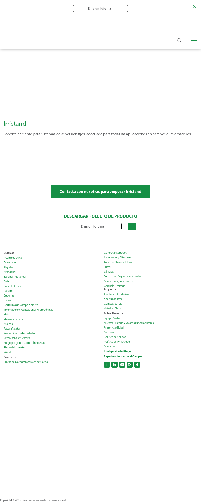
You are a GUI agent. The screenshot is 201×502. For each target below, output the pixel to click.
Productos (10, 357)
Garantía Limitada (114, 286)
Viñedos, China (112, 308)
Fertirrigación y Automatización (123, 276)
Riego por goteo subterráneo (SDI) (24, 343)
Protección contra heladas (19, 333)
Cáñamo (8, 291)
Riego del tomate (14, 347)
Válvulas (109, 271)
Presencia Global (114, 327)
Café (6, 281)
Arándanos (10, 272)
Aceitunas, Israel (114, 299)
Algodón (9, 267)
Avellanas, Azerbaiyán (117, 294)
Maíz (6, 314)
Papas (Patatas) (12, 328)
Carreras (109, 332)
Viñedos (8, 352)
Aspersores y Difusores (117, 257)
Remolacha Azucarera (17, 338)
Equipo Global (112, 318)
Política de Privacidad (117, 342)
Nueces (8, 324)
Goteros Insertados (115, 253)
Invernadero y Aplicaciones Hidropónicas (28, 309)
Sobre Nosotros (114, 313)
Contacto (109, 346)
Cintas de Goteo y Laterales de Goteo (26, 362)
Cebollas (9, 295)
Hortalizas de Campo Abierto (21, 305)
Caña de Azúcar (13, 286)
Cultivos (9, 253)
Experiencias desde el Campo (123, 356)
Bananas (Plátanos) (15, 276)
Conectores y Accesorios (118, 281)
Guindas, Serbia (113, 303)
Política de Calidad (115, 337)
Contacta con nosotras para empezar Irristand (100, 191)
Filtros (107, 267)
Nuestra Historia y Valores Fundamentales (129, 323)
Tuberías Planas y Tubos (118, 262)
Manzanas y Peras (14, 319)
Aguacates (10, 262)
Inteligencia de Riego (117, 351)
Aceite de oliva (13, 258)
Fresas (7, 300)
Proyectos (110, 289)
